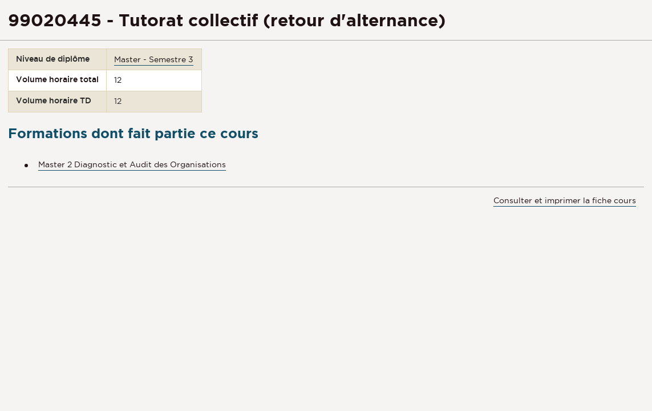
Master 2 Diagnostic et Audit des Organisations (132, 164)
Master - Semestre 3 (153, 59)
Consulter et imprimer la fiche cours (564, 200)
